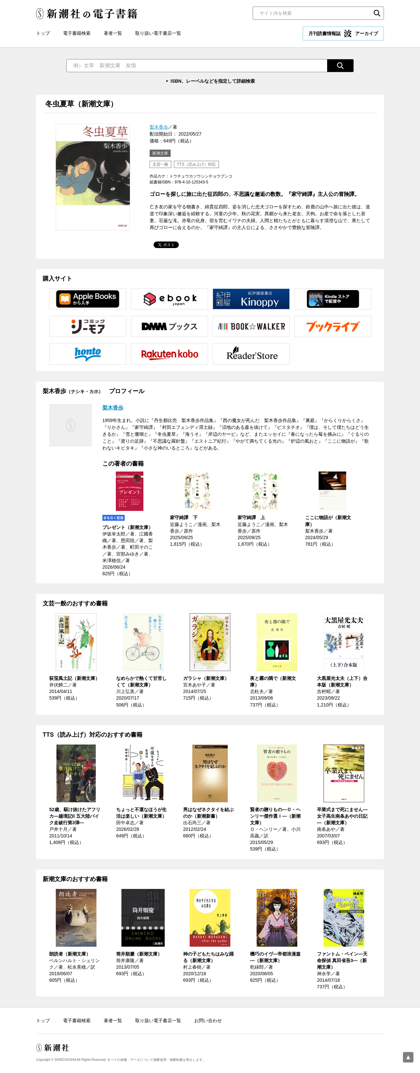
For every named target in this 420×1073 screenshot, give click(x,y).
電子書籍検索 (77, 33)
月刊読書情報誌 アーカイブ (343, 33)
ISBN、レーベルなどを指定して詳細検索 (213, 81)
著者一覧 (113, 33)
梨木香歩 (159, 127)
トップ (43, 33)
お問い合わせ (208, 1020)
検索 (377, 13)
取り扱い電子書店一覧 (158, 33)
